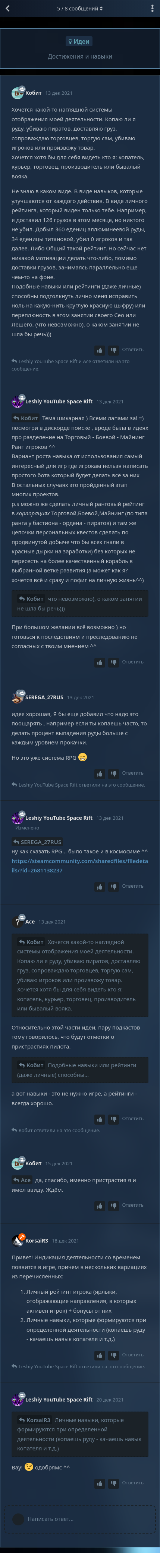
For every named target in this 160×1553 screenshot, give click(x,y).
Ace (26, 1180)
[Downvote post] (113, 351)
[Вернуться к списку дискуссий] (7, 8)
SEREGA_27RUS (41, 842)
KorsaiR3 (38, 1420)
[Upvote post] (100, 351)
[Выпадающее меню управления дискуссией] (152, 8)
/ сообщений (80, 8)
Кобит (29, 418)
